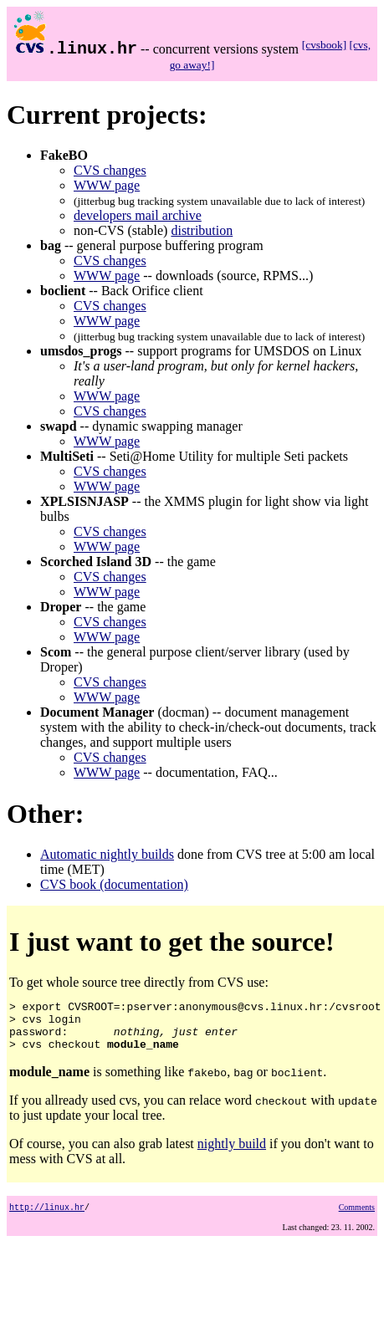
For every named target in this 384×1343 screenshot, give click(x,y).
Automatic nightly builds (107, 854)
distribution (202, 230)
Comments (357, 1217)
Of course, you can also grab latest (103, 1153)
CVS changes (110, 170)
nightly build (231, 1153)
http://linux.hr (46, 1217)
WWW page (107, 185)
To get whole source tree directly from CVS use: (195, 1030)
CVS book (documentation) (114, 884)
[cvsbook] (324, 44)
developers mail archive (138, 215)
